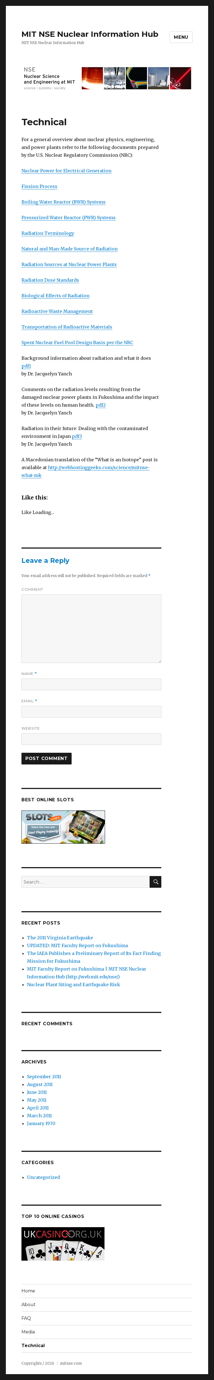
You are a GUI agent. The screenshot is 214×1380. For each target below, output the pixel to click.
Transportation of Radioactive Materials (66, 327)
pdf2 (101, 405)
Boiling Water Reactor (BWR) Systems (63, 202)
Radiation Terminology (47, 233)
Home (28, 1291)
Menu (181, 37)
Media (28, 1332)
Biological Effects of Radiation (55, 295)
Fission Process (39, 186)
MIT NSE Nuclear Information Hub (89, 34)
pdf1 (26, 366)
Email (29, 701)
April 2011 (38, 1108)
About (28, 1304)
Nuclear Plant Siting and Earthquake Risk (73, 984)
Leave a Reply (45, 560)
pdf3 (77, 436)
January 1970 (41, 1123)
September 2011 (44, 1076)
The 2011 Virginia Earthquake (60, 937)
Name (29, 673)
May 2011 (37, 1100)
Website (30, 728)
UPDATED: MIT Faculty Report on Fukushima (77, 945)
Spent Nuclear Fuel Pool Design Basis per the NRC (77, 342)
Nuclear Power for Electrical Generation (66, 170)
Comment (32, 589)
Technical (33, 1345)
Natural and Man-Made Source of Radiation (69, 249)
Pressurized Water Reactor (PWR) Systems (68, 217)
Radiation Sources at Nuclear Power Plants (69, 264)
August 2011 (40, 1084)
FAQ (26, 1318)
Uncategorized (43, 1177)
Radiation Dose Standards (50, 280)
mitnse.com (71, 1363)
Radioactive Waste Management (57, 311)
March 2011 (39, 1115)
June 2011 (37, 1092)
